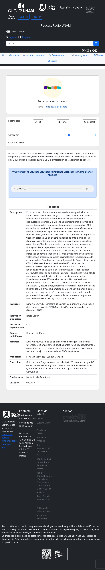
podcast (89, 121)
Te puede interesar (34, 55)
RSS (38, 121)
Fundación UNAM (42, 432)
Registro (26, 37)
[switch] (8, 31)
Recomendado (57, 55)
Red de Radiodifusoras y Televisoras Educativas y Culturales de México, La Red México (44, 482)
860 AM (37, 16)
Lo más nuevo (10, 55)
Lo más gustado (80, 55)
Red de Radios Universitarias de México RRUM (44, 463)
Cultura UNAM (44, 422)
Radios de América (41, 439)
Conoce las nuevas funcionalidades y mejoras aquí (9, 441)
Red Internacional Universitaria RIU (43, 450)
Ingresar (13, 37)
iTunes (63, 121)
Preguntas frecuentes (42, 517)
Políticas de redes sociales (44, 510)
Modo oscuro (18, 31)
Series (52, 60)
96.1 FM (23, 16)
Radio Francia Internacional (43, 498)
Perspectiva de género (56, 106)
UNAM (40, 418)
